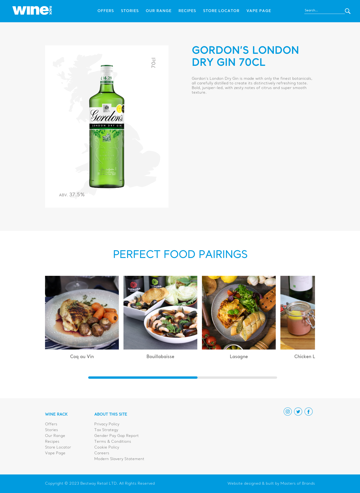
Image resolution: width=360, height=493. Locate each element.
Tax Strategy (106, 430)
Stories (130, 11)
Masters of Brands (297, 484)
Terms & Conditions (112, 442)
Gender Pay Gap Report (116, 436)
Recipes (187, 11)
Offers (105, 11)
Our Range (159, 11)
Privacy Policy (106, 424)
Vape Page (258, 11)
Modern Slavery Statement (119, 459)
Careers (101, 453)
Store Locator (221, 11)
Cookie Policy (106, 447)
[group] (82, 319)
